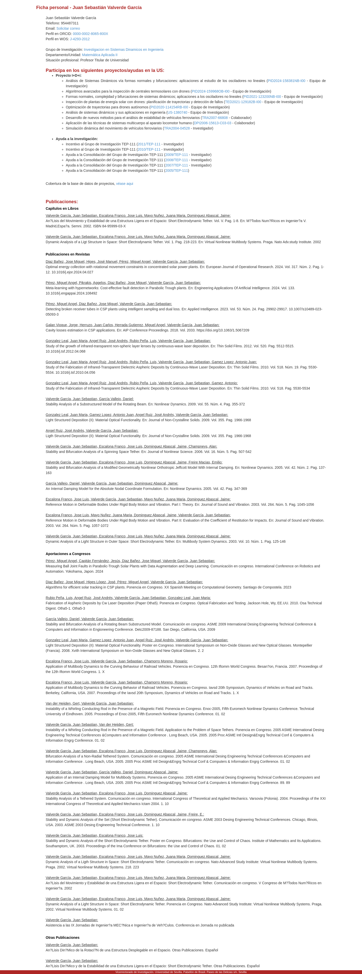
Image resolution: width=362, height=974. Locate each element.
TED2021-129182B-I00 (243, 102)
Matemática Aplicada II (100, 55)
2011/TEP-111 (149, 144)
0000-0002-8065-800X (90, 34)
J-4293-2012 (80, 39)
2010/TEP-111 (149, 149)
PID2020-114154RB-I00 (169, 107)
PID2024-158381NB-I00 (286, 81)
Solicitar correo (68, 28)
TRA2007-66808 (215, 118)
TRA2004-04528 (177, 128)
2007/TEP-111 (176, 165)
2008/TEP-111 (176, 160)
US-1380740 (177, 112)
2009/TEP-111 (176, 155)
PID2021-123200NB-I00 (262, 97)
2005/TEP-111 (176, 170)
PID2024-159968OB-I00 (211, 91)
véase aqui (124, 184)
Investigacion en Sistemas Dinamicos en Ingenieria (124, 50)
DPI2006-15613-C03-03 (212, 123)
